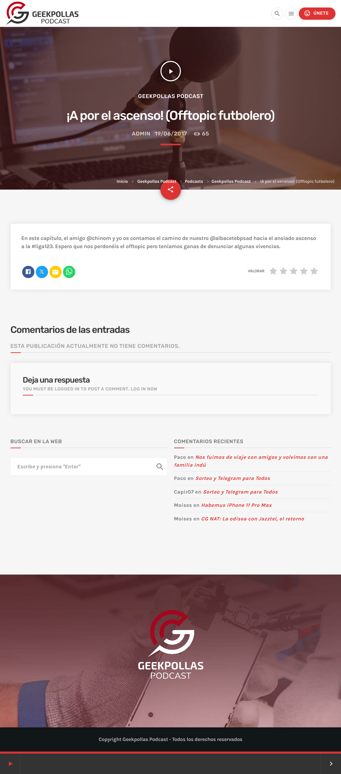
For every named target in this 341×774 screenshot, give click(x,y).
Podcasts (194, 181)
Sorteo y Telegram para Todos (232, 478)
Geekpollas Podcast (156, 181)
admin (141, 133)
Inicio (122, 181)
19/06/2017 (171, 133)
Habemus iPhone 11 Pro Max (236, 505)
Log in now (144, 389)
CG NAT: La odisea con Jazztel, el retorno (252, 519)
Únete (316, 13)
